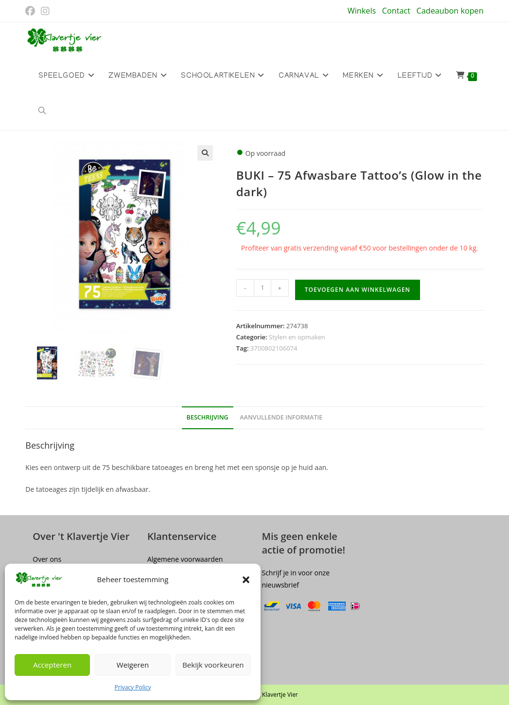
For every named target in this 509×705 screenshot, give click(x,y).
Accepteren (52, 665)
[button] (246, 580)
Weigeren (133, 665)
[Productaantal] (262, 288)
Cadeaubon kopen (450, 10)
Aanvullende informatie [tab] (281, 417)
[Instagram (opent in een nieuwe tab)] (45, 11)
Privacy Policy (133, 687)
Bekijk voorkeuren (213, 665)
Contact (396, 10)
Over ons (47, 558)
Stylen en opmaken (297, 337)
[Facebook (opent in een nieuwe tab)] (31, 11)
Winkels (362, 10)
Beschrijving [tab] (207, 417)
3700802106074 (274, 348)
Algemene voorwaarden (185, 558)
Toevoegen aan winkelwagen (357, 289)
